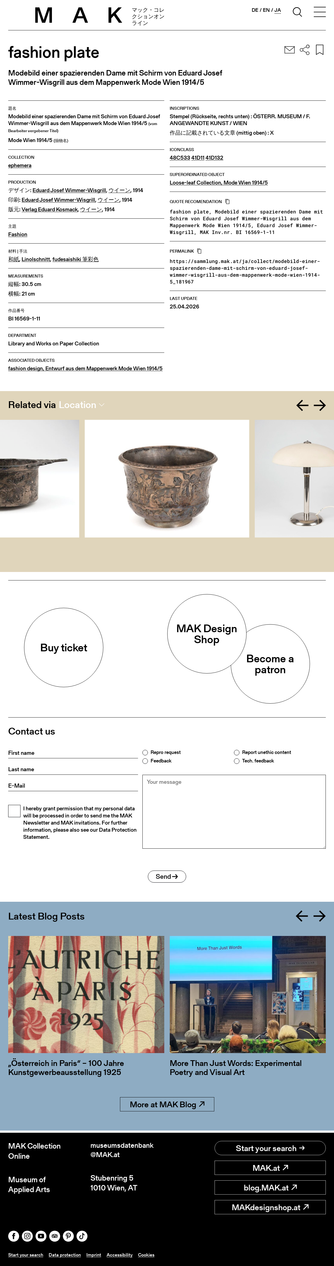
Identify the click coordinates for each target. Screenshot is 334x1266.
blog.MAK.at (270, 1187)
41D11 (197, 157)
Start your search (270, 1148)
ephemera (19, 165)
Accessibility (122, 1254)
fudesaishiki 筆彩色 (75, 259)
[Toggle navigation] (320, 13)
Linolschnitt (36, 259)
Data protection (66, 1254)
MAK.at (270, 1167)
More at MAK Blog (167, 1106)
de (255, 10)
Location (77, 404)
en (266, 10)
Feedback (161, 760)
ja (277, 10)
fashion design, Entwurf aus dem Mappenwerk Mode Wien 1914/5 (85, 368)
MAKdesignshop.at (270, 1207)
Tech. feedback (258, 760)
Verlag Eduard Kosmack (50, 209)
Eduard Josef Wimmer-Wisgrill (69, 190)
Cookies (150, 1254)
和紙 (13, 259)
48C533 (180, 157)
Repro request (166, 752)
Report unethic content (266, 752)
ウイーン (119, 190)
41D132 (214, 157)
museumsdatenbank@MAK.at (124, 1151)
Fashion (17, 234)
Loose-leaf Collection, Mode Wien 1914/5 (219, 182)
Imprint (96, 1254)
